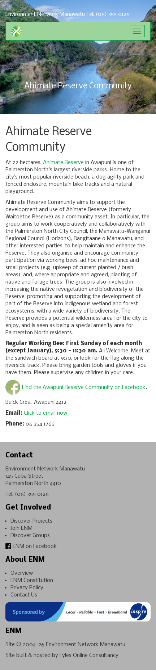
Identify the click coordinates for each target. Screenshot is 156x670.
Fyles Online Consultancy (89, 655)
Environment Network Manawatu (85, 645)
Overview (21, 573)
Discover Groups (30, 536)
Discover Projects (31, 521)
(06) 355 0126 (32, 494)
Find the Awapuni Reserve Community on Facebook (84, 387)
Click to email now (45, 413)
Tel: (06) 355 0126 (108, 14)
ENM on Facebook (31, 546)
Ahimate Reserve (63, 163)
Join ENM (21, 528)
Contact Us (23, 595)
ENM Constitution (31, 580)
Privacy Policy (26, 588)
